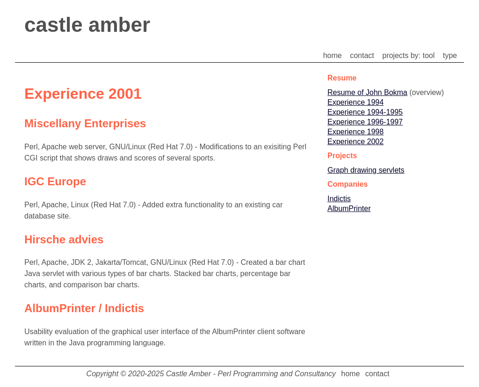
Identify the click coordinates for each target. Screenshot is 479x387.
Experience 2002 (355, 142)
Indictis (339, 199)
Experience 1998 (355, 132)
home (332, 55)
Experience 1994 (355, 102)
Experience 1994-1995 (365, 112)
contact (362, 55)
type (450, 55)
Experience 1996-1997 (365, 122)
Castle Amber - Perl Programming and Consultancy (251, 374)
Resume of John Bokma (367, 92)
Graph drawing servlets (366, 170)
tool (429, 55)
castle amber (87, 24)
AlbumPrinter (348, 208)
